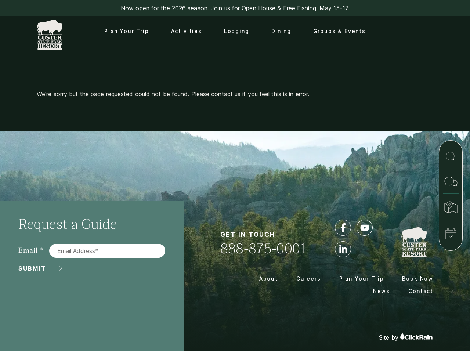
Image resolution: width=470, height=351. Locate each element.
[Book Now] (451, 234)
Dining (281, 31)
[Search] (451, 156)
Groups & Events (339, 31)
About (268, 278)
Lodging (236, 31)
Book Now (417, 278)
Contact (420, 291)
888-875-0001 (264, 249)
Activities (186, 31)
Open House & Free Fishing (279, 8)
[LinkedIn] (343, 249)
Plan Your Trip (126, 31)
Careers (308, 278)
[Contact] (451, 181)
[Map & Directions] (451, 207)
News (381, 291)
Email (28, 250)
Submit (32, 268)
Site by (406, 336)
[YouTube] (365, 228)
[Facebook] (343, 228)
